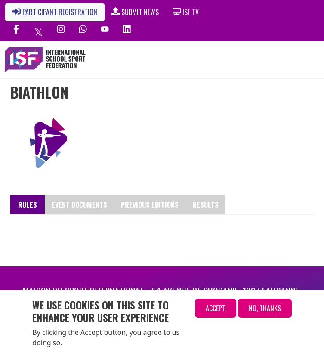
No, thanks (265, 308)
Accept (215, 308)
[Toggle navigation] (280, 60)
